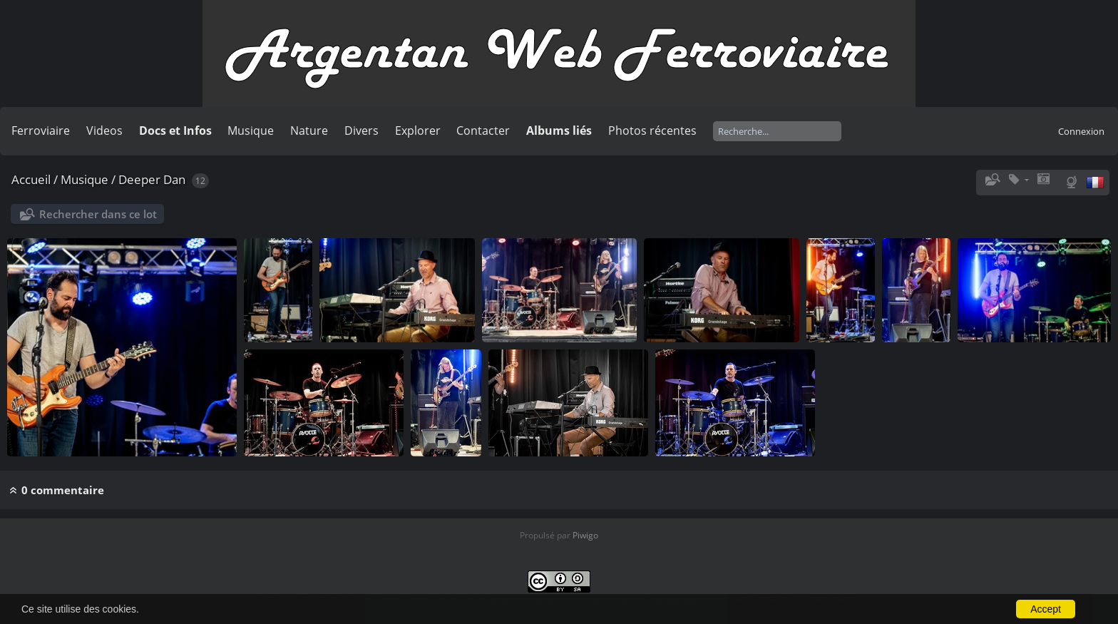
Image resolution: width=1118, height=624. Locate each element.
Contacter (483, 130)
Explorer (418, 130)
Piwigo (585, 535)
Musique (250, 130)
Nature (309, 130)
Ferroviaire (40, 130)
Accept (1045, 609)
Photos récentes (652, 130)
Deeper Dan (151, 179)
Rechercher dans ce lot (98, 214)
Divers (361, 130)
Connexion (1081, 131)
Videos (104, 130)
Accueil (31, 179)
